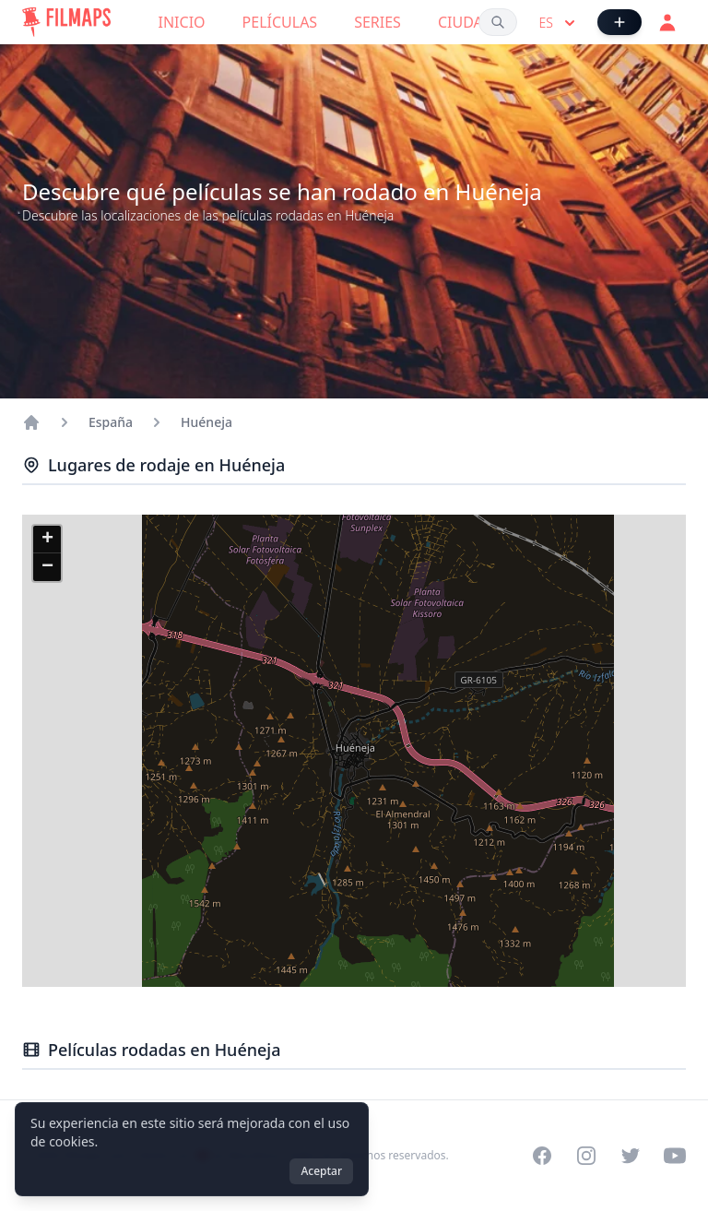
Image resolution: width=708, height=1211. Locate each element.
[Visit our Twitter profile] (631, 1156)
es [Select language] (559, 23)
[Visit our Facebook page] (542, 1156)
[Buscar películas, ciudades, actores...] (497, 22)
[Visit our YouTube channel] (675, 1156)
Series (377, 22)
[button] (47, 539)
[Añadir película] (619, 22)
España (110, 422)
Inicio (182, 22)
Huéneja (206, 422)
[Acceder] (667, 22)
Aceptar (321, 1171)
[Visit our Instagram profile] (586, 1156)
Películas (280, 22)
